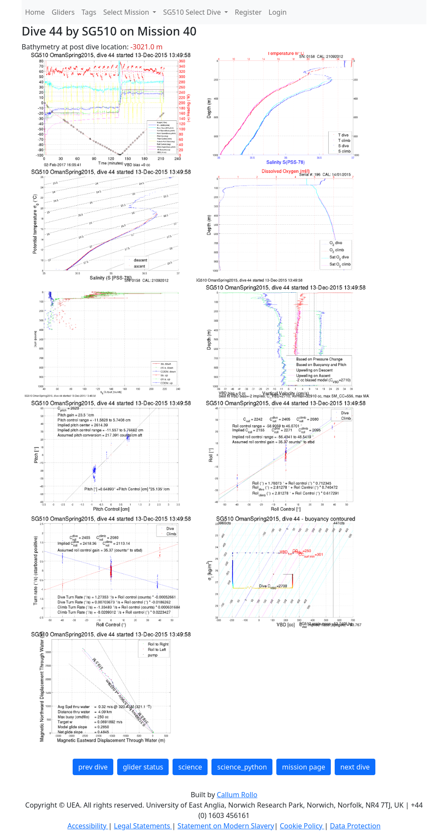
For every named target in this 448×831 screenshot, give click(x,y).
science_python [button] (242, 767)
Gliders (63, 12)
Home (35, 12)
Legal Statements (143, 826)
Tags (89, 12)
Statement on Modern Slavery (226, 826)
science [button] (190, 767)
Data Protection (355, 826)
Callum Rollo (237, 794)
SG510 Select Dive (193, 12)
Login (278, 12)
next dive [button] (355, 767)
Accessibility (87, 826)
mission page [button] (303, 767)
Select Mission (127, 12)
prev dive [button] (93, 767)
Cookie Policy (302, 826)
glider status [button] (143, 767)
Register (248, 12)
